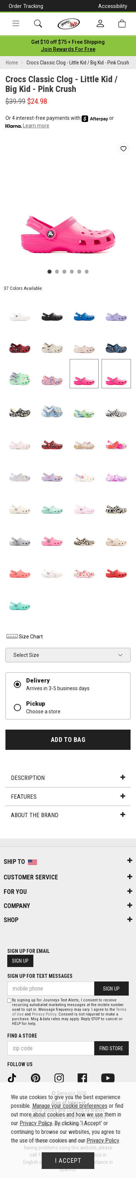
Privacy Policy (44, 1014)
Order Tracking (26, 6)
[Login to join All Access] (68, 42)
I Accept (68, 1160)
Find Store (111, 1048)
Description (68, 777)
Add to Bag (68, 739)
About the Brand (68, 815)
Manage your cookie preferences (69, 1105)
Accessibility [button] (112, 6)
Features (68, 796)
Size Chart (24, 636)
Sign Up (20, 961)
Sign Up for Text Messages (40, 976)
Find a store (22, 1036)
